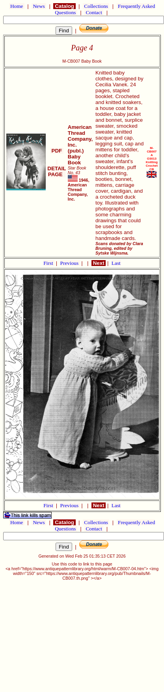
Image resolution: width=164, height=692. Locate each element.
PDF (56, 151)
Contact (93, 12)
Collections (96, 6)
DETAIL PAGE (56, 168)
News (39, 6)
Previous (70, 263)
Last (116, 263)
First (48, 263)
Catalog (64, 6)
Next (98, 263)
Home (16, 6)
